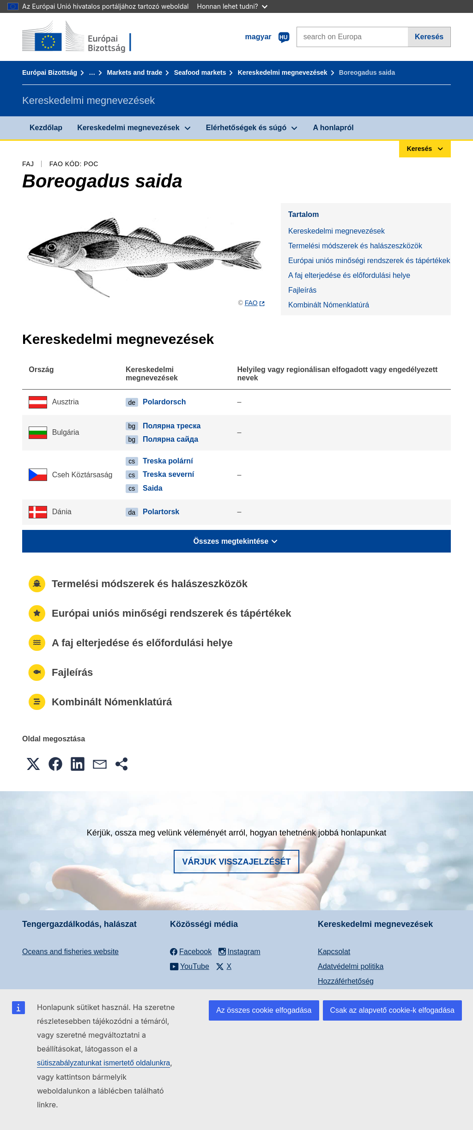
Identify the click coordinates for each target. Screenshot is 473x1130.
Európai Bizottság (49, 72)
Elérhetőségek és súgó (246, 128)
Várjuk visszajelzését (236, 861)
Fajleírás (302, 290)
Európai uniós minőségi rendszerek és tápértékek (369, 260)
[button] (33, 764)
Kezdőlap (46, 128)
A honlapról (333, 128)
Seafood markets (200, 72)
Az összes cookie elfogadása (263, 1010)
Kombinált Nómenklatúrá (328, 305)
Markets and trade (135, 72)
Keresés (429, 37)
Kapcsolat (334, 952)
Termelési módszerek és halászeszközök (355, 246)
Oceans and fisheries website (70, 952)
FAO (251, 303)
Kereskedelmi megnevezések (282, 72)
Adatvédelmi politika (350, 966)
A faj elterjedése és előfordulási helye (349, 275)
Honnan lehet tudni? (232, 6)
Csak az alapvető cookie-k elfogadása (392, 1010)
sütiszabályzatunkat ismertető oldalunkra (103, 1063)
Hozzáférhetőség (346, 981)
